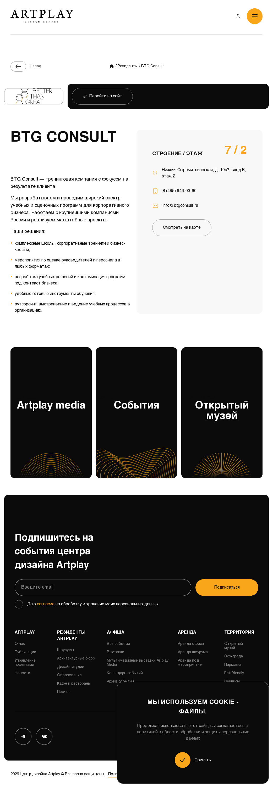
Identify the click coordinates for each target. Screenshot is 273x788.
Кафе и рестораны (74, 683)
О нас (20, 644)
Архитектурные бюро (76, 658)
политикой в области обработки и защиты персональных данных (193, 735)
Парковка (232, 665)
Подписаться (227, 587)
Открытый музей (222, 436)
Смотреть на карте (182, 228)
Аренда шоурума (193, 652)
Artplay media (51, 436)
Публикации (25, 652)
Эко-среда (233, 656)
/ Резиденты (127, 66)
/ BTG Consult (151, 66)
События (136, 436)
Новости (22, 673)
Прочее (63, 692)
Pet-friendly (234, 673)
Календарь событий (125, 673)
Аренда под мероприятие (190, 663)
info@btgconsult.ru (180, 206)
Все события (118, 644)
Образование (69, 675)
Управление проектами (25, 663)
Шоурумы (65, 650)
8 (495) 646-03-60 (179, 191)
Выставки (115, 652)
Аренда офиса (191, 644)
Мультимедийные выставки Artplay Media (137, 663)
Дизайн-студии (70, 667)
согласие (45, 604)
